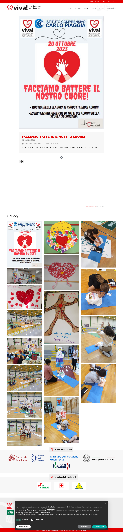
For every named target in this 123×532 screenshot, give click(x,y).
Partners (101, 8)
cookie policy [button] (51, 509)
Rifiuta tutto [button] (84, 526)
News (94, 8)
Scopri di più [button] (23, 526)
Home (70, 8)
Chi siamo (78, 8)
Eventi (86, 8)
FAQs (103, 1)
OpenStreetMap (91, 206)
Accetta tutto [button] (99, 526)
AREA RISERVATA (94, 1)
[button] (105, 503)
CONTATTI (111, 1)
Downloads (110, 8)
